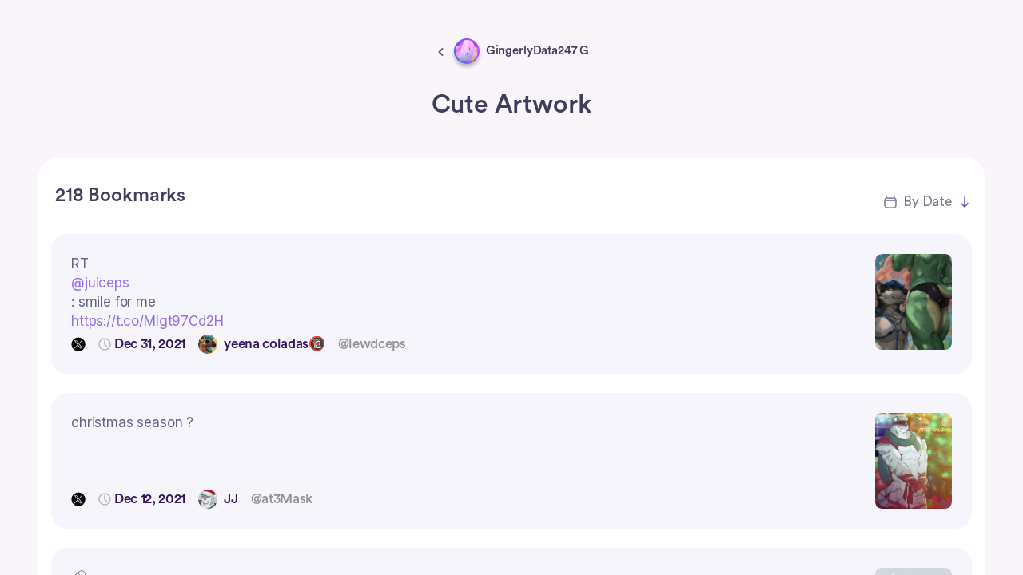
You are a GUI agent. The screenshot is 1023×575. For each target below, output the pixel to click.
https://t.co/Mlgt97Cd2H (147, 321)
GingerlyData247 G (537, 51)
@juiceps (100, 283)
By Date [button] (927, 201)
